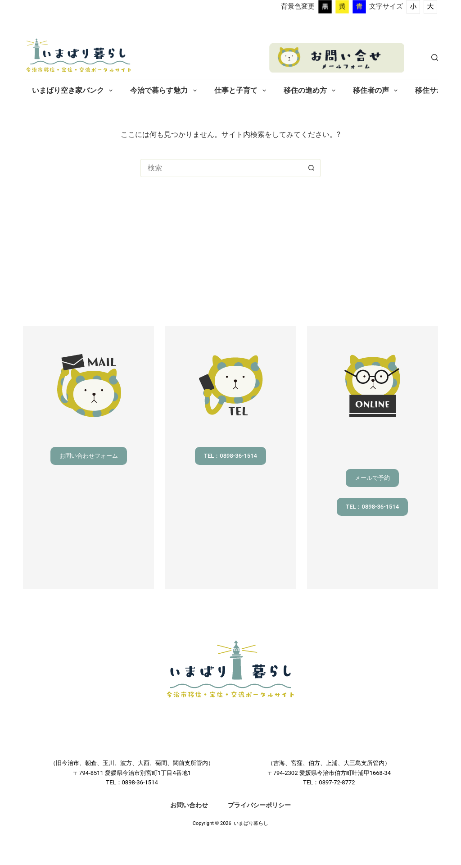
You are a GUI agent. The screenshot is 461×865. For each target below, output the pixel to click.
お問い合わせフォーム (88, 455)
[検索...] (221, 168)
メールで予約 (372, 477)
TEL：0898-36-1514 (230, 455)
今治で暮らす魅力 (165, 90)
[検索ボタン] (312, 168)
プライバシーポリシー (259, 805)
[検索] (434, 57)
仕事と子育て (242, 90)
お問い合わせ (189, 805)
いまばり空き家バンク (74, 90)
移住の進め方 (311, 90)
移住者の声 (377, 90)
